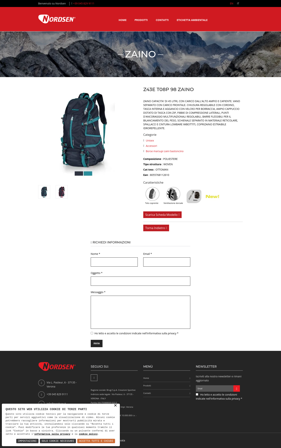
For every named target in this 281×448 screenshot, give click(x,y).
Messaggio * (98, 292)
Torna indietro (155, 228)
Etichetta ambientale (192, 20)
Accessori (151, 146)
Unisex (150, 140)
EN (231, 3)
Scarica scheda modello (161, 215)
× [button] (115, 406)
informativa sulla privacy (52, 434)
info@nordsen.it (56, 403)
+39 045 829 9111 (83, 3)
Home (122, 20)
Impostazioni (27, 441)
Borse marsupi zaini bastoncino (165, 151)
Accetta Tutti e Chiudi (96, 441)
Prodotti (141, 20)
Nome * (95, 254)
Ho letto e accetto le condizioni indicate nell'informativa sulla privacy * (136, 333)
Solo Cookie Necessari (58, 441)
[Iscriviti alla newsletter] (236, 388)
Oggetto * (97, 273)
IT (238, 3)
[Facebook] (94, 377)
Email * (147, 254)
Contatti (162, 20)
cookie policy (88, 434)
